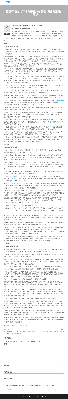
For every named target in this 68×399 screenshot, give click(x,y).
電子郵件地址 (8, 372)
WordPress (35, 396)
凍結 (8, 2)
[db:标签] (24, 325)
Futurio (46, 396)
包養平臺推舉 (23, 51)
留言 (6, 344)
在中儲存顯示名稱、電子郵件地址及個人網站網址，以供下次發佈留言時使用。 (31, 385)
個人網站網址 (8, 378)
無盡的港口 (13, 325)
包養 (51, 122)
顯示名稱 (7, 365)
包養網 (58, 320)
